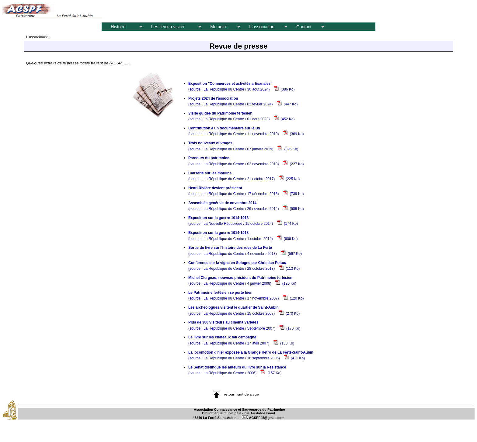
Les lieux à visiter (171, 26)
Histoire (122, 26)
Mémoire (220, 26)
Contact (305, 26)
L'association (263, 26)
